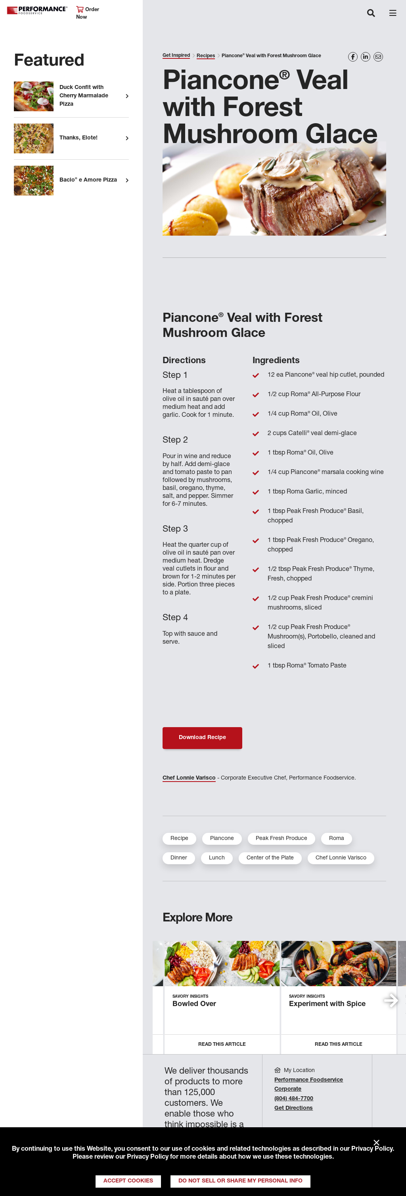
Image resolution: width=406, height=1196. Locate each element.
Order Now (87, 13)
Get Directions (293, 1108)
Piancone (222, 839)
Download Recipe (202, 738)
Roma (336, 839)
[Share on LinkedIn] (365, 57)
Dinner (178, 858)
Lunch (217, 858)
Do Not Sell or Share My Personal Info (240, 1181)
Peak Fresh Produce (281, 839)
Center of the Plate (270, 858)
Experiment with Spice (327, 1004)
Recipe (179, 839)
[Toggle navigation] (371, 14)
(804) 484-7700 (293, 1099)
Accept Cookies (128, 1181)
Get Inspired (176, 55)
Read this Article (222, 1044)
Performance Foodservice (37, 10)
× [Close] (376, 1143)
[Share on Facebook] (353, 57)
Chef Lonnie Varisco (189, 778)
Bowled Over (194, 1004)
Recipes (206, 56)
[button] (391, 1000)
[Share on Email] (378, 57)
